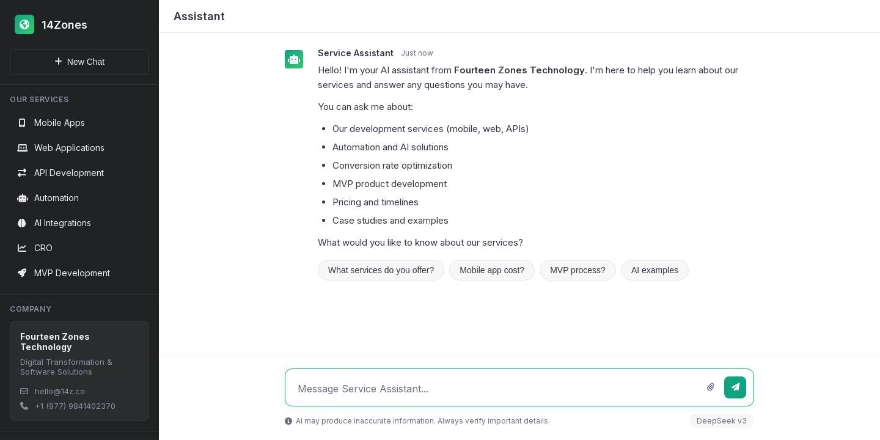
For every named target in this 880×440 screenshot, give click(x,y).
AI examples (654, 270)
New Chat (79, 62)
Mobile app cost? (492, 270)
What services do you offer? (381, 270)
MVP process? (578, 270)
